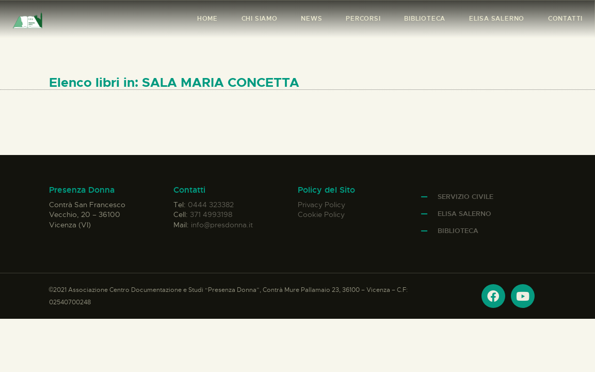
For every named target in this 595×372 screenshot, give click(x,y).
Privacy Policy (321, 204)
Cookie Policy (321, 214)
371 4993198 (211, 214)
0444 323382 (211, 204)
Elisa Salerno (464, 213)
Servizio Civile (465, 196)
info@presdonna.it (222, 224)
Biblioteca (458, 230)
